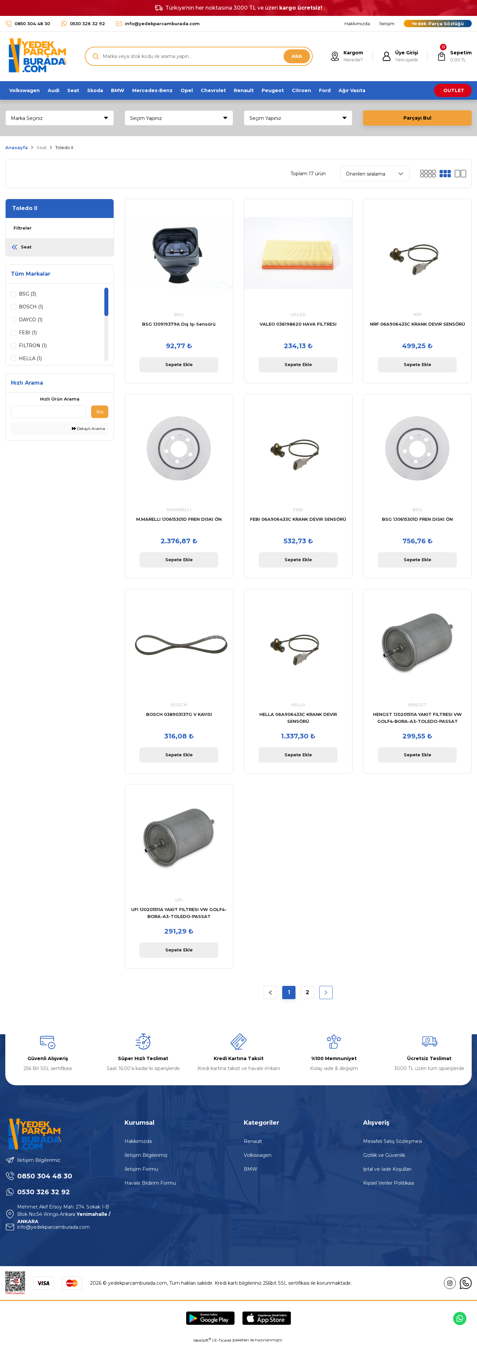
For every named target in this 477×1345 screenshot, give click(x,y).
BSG (179, 314)
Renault (253, 1141)
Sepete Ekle (179, 364)
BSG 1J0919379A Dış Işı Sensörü (179, 324)
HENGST (417, 704)
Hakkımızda (138, 1141)
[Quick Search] (48, 411)
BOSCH (179, 704)
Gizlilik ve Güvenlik (384, 1155)
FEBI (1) (28, 333)
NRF (417, 314)
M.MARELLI (179, 509)
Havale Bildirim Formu (150, 1183)
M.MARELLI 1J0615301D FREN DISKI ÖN (179, 519)
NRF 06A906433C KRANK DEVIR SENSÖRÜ (417, 324)
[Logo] (36, 56)
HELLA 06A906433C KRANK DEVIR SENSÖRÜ (298, 718)
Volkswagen (258, 1155)
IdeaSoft (202, 1340)
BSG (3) (27, 294)
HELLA (298, 704)
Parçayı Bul (417, 118)
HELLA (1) (30, 358)
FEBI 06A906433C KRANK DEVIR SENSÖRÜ (298, 519)
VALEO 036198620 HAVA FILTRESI (298, 324)
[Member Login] (400, 56)
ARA (297, 56)
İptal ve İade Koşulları (387, 1169)
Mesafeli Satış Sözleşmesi (392, 1141)
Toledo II (64, 147)
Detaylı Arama (88, 428)
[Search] (199, 56)
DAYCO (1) (30, 320)
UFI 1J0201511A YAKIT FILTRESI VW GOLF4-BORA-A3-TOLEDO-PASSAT (179, 913)
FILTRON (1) (33, 346)
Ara (99, 412)
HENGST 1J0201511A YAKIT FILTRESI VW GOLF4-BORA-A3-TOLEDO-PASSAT (417, 718)
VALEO (298, 314)
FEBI (298, 509)
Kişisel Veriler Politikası (388, 1183)
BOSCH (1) (31, 307)
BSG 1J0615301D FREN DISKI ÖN (417, 519)
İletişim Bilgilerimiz (146, 1155)
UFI (179, 899)
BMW (250, 1169)
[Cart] (454, 56)
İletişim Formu (141, 1169)
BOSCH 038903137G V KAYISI (179, 714)
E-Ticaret (223, 1340)
